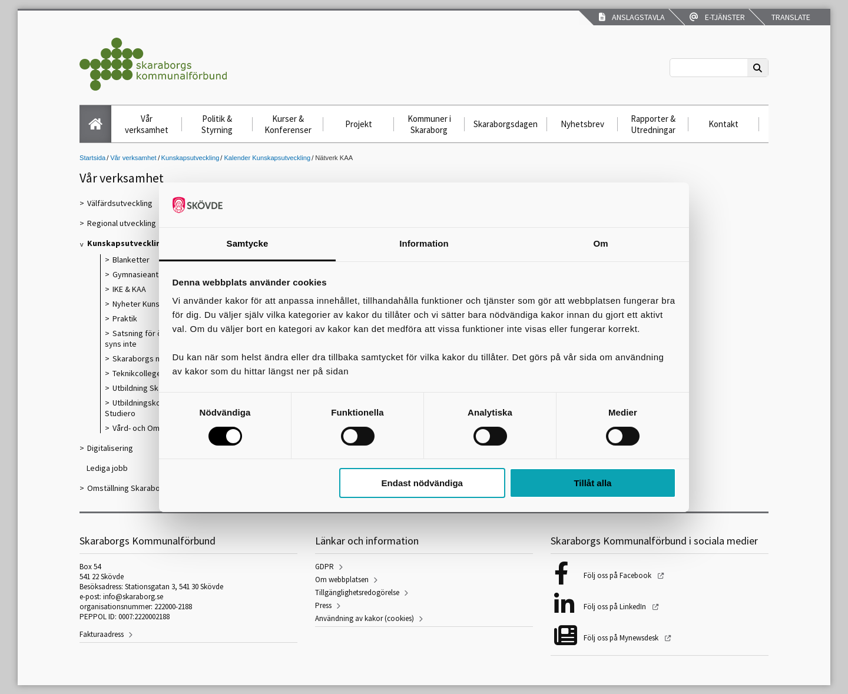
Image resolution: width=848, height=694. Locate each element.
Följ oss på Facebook (618, 575)
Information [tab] (424, 243)
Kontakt (723, 123)
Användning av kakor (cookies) (364, 618)
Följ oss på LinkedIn (616, 607)
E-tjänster (717, 17)
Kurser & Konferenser (288, 124)
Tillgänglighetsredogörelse (357, 592)
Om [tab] (600, 243)
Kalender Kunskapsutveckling (267, 157)
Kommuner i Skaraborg (429, 124)
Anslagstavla (632, 17)
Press (323, 605)
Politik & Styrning (217, 124)
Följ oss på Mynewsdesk (622, 638)
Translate (790, 17)
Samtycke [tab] (248, 243)
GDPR (324, 567)
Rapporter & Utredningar (653, 124)
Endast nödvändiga (422, 483)
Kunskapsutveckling (190, 157)
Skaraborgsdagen (505, 123)
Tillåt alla (592, 483)
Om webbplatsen (342, 580)
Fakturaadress (102, 634)
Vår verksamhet (146, 124)
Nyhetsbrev (582, 123)
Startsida (92, 157)
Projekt (358, 123)
